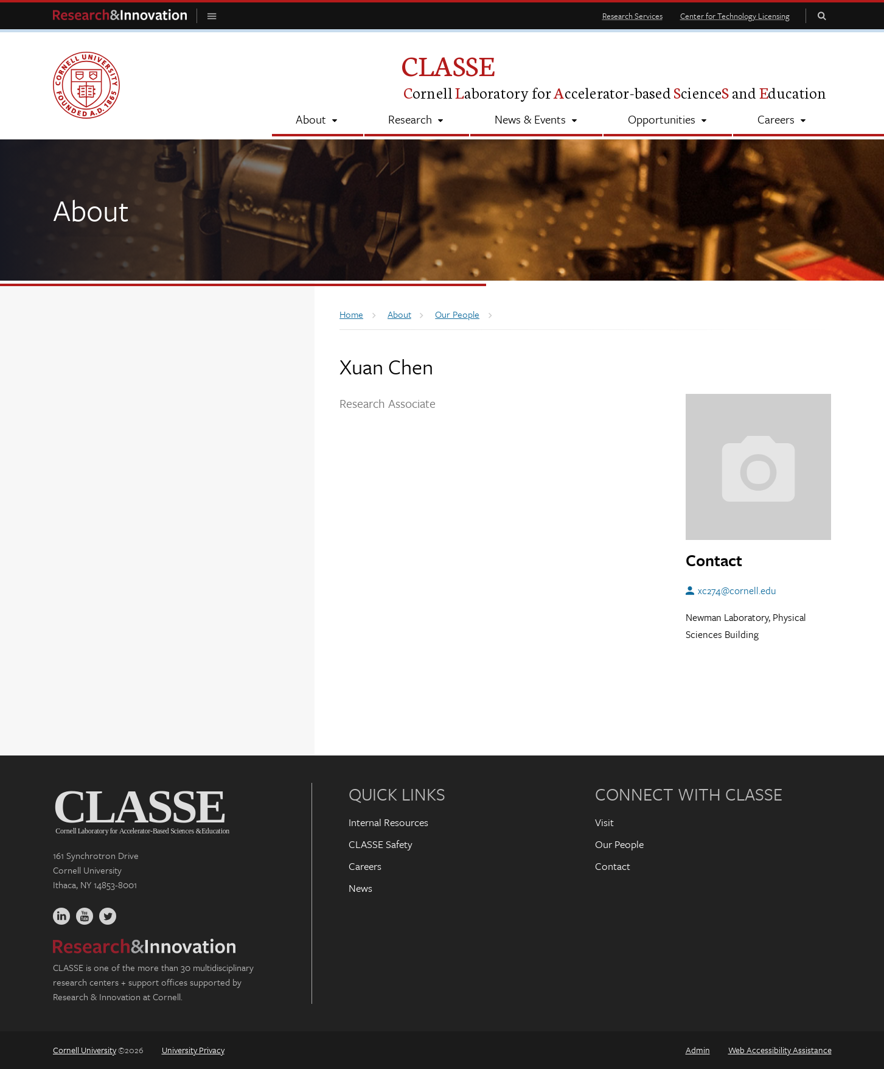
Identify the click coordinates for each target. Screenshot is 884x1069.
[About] (317, 120)
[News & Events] (536, 120)
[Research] (416, 120)
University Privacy (193, 1049)
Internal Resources (388, 822)
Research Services (632, 16)
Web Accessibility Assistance (780, 1049)
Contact (612, 866)
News (360, 888)
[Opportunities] (668, 120)
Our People (619, 844)
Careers (365, 866)
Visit (604, 822)
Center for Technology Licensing (735, 16)
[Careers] (782, 120)
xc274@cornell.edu (737, 590)
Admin (698, 1049)
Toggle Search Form (822, 15)
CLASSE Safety (380, 844)
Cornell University (84, 1049)
